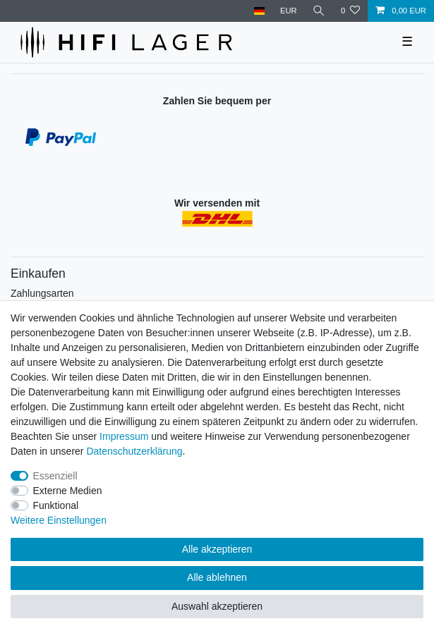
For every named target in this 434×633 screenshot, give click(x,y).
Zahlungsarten (42, 293)
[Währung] (288, 11)
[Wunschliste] (350, 11)
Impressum (124, 436)
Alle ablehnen (217, 577)
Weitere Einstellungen (59, 520)
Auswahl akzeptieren (217, 606)
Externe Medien (67, 490)
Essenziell (55, 475)
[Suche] (319, 11)
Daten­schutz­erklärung (134, 451)
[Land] (259, 11)
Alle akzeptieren (217, 549)
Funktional (56, 505)
